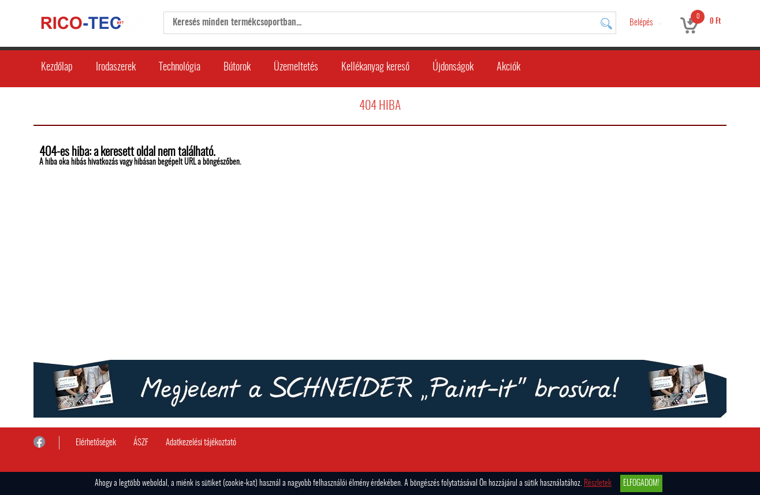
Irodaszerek (116, 67)
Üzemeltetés (296, 67)
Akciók (508, 67)
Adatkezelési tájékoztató (201, 442)
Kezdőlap (57, 67)
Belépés (641, 22)
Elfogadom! (641, 483)
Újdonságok (453, 67)
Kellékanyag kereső (375, 67)
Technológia (179, 67)
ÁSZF (140, 442)
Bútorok (237, 67)
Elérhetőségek (96, 442)
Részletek (598, 483)
